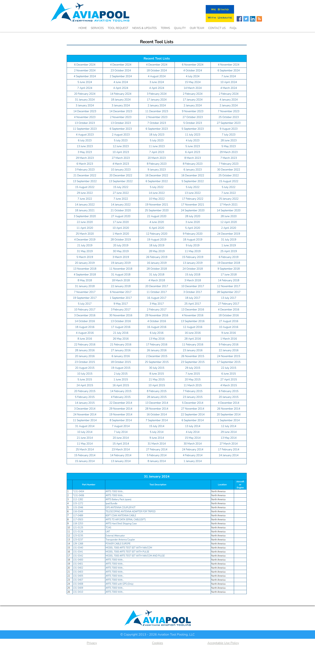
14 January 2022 (85, 204)
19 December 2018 (228, 263)
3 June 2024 (156, 82)
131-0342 (78, 555)
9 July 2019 (192, 245)
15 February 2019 (192, 257)
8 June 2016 (85, 339)
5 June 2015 (85, 379)
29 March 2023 (229, 152)
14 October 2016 (85, 321)
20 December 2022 (120, 175)
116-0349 (78, 511)
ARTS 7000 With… (115, 491)
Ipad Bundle (112, 503)
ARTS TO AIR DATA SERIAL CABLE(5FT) (126, 519)
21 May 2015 (157, 379)
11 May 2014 (85, 444)
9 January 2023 (157, 170)
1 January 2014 (193, 461)
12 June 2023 (121, 146)
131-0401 (78, 563)
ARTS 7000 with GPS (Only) (119, 583)
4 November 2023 (85, 117)
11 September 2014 (85, 420)
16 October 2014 (157, 414)
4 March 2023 (120, 164)
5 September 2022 (193, 181)
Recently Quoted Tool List (262, 635)
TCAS (108, 527)
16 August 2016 (157, 327)
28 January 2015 (157, 397)
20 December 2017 (156, 286)
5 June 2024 (85, 82)
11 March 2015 (193, 385)
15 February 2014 (84, 455)
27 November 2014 (192, 409)
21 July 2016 (120, 333)
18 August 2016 (85, 327)
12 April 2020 (228, 222)
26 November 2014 (228, 409)
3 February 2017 (121, 309)
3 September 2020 (85, 216)
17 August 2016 (121, 327)
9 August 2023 (229, 129)
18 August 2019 (192, 239)
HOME (83, 28)
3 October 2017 (192, 292)
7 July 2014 (121, 432)
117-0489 (78, 515)
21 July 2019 (84, 245)
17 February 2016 (156, 344)
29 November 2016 (156, 315)
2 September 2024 (121, 76)
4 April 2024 (120, 88)
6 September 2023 (121, 129)
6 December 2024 (84, 65)
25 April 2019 (228, 251)
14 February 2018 (228, 280)
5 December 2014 (192, 403)
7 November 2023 (228, 111)
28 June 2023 (229, 140)
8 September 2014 (121, 420)
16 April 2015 (120, 385)
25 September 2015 (157, 362)
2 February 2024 (192, 94)
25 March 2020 (85, 234)
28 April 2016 (192, 339)
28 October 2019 (121, 239)
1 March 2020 (120, 234)
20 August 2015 (85, 368)
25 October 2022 (229, 175)
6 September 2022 (157, 181)
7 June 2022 (228, 193)
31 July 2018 (156, 274)
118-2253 (78, 523)
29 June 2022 (85, 193)
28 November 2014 (156, 409)
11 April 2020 (85, 228)
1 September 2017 (121, 298)
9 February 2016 (228, 344)
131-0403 (78, 571)
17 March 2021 (229, 204)
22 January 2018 (121, 286)
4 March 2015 (228, 385)
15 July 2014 (156, 426)
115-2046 (78, 507)
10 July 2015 (84, 374)
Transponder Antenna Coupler (120, 539)
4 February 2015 (121, 397)
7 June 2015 (192, 374)
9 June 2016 (228, 333)
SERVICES (97, 28)
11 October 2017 (157, 292)
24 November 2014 (84, 414)
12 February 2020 (156, 234)
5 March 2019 (85, 257)
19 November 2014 (120, 414)
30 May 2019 (121, 251)
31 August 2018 (121, 274)
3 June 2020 (192, 222)
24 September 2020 (193, 210)
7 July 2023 (228, 135)
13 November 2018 (84, 269)
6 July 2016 (157, 333)
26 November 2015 (192, 356)
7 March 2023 (228, 158)
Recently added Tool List (53, 635)
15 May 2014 (193, 438)
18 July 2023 (156, 135)
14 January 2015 (85, 403)
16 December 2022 (156, 175)
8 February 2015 (157, 391)
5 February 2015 (85, 397)
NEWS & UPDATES (144, 28)
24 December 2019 (228, 234)
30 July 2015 (156, 368)
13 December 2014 (156, 403)
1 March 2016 (228, 339)
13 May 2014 (229, 438)
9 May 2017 (121, 304)
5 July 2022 (157, 187)
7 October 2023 (156, 123)
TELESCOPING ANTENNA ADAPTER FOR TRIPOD (131, 511)
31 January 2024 (85, 100)
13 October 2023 (85, 123)
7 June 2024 (228, 76)
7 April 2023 (156, 152)
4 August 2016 (85, 333)
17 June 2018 (229, 274)
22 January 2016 (228, 350)
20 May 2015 (193, 379)
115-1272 (78, 503)
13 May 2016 (157, 339)
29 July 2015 (192, 368)
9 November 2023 (193, 111)
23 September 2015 (193, 362)
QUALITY (180, 28)
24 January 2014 (228, 455)
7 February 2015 (192, 391)
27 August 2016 (228, 321)
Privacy (92, 643)
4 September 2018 (85, 274)
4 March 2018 (156, 280)
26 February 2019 (156, 257)
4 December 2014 (228, 403)
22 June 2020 (85, 222)
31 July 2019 (228, 239)
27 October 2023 (193, 117)
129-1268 (78, 543)
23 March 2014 (121, 449)
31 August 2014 (85, 426)
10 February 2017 (84, 309)
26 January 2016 (157, 350)
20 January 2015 (228, 397)
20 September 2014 (228, 414)
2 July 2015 (121, 374)
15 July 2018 (192, 274)
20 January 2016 (85, 356)
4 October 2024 (192, 70)
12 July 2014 (228, 426)
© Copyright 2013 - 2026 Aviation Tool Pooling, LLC (157, 634)
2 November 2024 (85, 70)
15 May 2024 (193, 82)
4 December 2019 (84, 239)
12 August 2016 (192, 327)
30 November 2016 (120, 315)
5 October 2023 (192, 123)
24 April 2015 (85, 385)
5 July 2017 (85, 304)
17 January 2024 (157, 100)
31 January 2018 (85, 286)
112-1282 (78, 499)
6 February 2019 (228, 257)
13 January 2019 (192, 263)
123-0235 (78, 535)
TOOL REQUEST (118, 28)
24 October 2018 (193, 269)
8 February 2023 (157, 164)
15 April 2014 (120, 444)
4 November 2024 (228, 65)
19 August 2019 (157, 239)
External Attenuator (115, 535)
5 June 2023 (192, 146)
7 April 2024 (84, 88)
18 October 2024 (157, 70)
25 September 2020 (157, 210)
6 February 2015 (228, 391)
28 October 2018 (157, 269)
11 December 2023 (156, 111)
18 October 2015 (121, 362)
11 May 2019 (193, 251)
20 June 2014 (121, 438)
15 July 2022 (120, 187)
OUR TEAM (197, 28)
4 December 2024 (120, 65)
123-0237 (78, 539)
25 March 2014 (85, 449)
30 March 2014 (193, 444)
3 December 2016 (84, 315)
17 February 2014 (228, 449)
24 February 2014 (192, 449)
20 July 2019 (120, 245)
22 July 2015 (228, 368)
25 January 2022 (228, 199)
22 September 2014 (193, 414)
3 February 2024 (157, 94)
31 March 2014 (157, 444)
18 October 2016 (229, 315)
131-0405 (78, 575)
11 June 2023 (157, 146)
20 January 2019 (85, 263)
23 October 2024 (121, 70)
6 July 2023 (85, 140)
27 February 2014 (156, 449)
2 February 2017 (157, 309)
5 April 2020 (192, 228)
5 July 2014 (157, 432)
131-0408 (78, 583)
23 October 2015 (85, 362)
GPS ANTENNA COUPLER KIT (121, 507)
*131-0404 (78, 491)
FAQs (233, 28)
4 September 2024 (85, 76)
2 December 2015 (156, 356)
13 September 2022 (85, 181)
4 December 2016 (228, 309)
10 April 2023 (120, 152)
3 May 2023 (85, 152)
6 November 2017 (121, 292)
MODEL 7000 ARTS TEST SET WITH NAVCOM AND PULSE (135, 555)
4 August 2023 (85, 135)
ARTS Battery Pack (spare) (118, 499)
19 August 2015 (121, 368)
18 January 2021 (85, 210)
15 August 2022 (228, 181)
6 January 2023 (193, 170)
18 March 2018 (121, 280)
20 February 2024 (84, 94)
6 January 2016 (121, 356)
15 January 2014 (85, 461)
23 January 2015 (192, 397)
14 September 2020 (228, 210)
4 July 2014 (192, 432)
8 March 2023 (192, 158)
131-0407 (78, 579)
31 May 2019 (85, 251)
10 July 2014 (84, 432)
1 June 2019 (228, 245)
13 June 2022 (193, 193)
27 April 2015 (228, 379)
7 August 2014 (121, 426)
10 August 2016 (228, 327)
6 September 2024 (229, 70)
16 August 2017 (157, 298)
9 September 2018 (229, 269)
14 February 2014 (120, 455)
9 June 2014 (156, 438)
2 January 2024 (157, 105)
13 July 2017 (228, 298)
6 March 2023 (85, 164)
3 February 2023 (85, 170)
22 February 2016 (84, 344)
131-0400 (78, 559)
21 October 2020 (121, 210)
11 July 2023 (192, 135)
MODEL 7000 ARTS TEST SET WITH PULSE (127, 551)
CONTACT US (217, 28)
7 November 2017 (85, 292)
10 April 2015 (156, 385)
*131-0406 (78, 495)
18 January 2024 (121, 100)
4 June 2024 (121, 82)
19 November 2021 (156, 204)
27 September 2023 (228, 123)
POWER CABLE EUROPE (118, 543)
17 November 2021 (192, 204)
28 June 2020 (229, 216)
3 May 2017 (157, 304)
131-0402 (78, 567)
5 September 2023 (193, 129)
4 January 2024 (229, 100)
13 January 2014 (121, 461)
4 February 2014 (192, 455)
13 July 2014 (192, 426)
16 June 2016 (193, 333)
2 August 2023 (121, 135)
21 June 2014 (85, 438)
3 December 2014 (84, 409)
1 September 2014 (229, 420)
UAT (108, 531)
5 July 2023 (121, 140)
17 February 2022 (192, 199)
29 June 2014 (229, 432)
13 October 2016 (121, 321)
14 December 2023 (84, 111)
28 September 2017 (228, 292)
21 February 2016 (120, 344)
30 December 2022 (228, 170)
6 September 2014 (193, 420)
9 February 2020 (192, 234)
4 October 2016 (156, 321)
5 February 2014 (157, 455)
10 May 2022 (157, 199)
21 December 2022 (84, 175)
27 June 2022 (121, 193)
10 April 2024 (228, 82)
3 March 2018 (192, 280)
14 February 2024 (120, 94)
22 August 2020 (157, 216)
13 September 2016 (193, 321)
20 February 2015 (84, 391)
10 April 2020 (120, 228)
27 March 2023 (121, 158)
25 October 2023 (229, 117)
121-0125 (78, 527)
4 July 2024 (192, 76)
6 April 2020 (156, 228)
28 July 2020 (192, 216)
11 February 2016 (192, 344)
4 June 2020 (156, 222)
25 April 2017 (192, 304)
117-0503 (78, 519)
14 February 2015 (120, 391)
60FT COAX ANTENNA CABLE (121, 515)
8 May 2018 (85, 280)
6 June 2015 (228, 374)
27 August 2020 (121, 216)
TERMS (165, 28)
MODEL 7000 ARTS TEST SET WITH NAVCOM (129, 547)
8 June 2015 (156, 374)
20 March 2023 (157, 158)
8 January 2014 (157, 461)
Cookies (157, 643)
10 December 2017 (192, 286)
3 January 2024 (85, 105)
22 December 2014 (120, 403)
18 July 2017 (192, 298)
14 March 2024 (193, 88)
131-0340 (78, 547)
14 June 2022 (157, 193)
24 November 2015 (228, 356)
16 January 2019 (157, 263)
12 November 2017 (228, 286)
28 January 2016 (85, 350)
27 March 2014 (229, 444)
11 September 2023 (85, 129)
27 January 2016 (121, 350)
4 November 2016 (193, 315)
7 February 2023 (228, 164)
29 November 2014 (120, 409)
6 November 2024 (193, 65)
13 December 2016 (192, 309)
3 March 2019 (120, 257)
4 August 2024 (157, 76)
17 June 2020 (121, 222)
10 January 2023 (121, 170)
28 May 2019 (157, 251)
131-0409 (78, 587)
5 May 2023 (229, 146)
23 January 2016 (192, 350)
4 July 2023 (192, 140)
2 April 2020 (228, 228)
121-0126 (78, 531)
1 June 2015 (121, 379)
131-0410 (78, 592)
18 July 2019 (156, 245)
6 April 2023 (192, 152)
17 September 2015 (228, 362)
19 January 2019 (121, 263)
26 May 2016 (121, 339)
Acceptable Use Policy (223, 643)
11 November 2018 (120, 269)
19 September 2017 (85, 298)
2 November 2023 (121, 117)
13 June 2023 (85, 146)
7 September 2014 (157, 420)
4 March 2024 (228, 88)
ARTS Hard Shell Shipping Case (121, 523)
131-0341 (78, 551)
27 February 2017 (228, 304)
